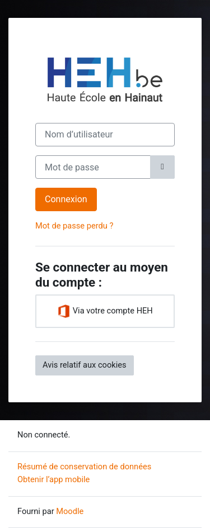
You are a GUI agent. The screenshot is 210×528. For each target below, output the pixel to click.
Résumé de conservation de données (84, 467)
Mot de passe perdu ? (74, 226)
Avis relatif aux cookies (85, 365)
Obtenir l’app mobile (53, 479)
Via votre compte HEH (105, 311)
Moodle (69, 511)
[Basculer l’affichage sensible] (162, 167)
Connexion (66, 199)
